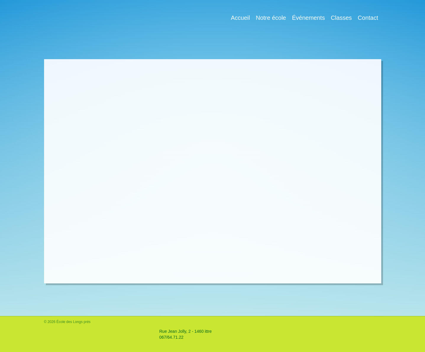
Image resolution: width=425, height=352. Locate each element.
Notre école (271, 17)
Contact (368, 17)
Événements (308, 17)
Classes (341, 17)
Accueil (240, 17)
